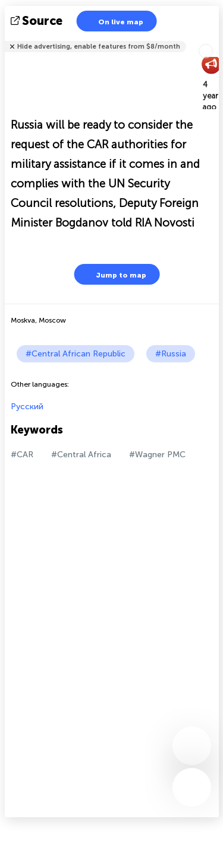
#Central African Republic (75, 354)
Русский (27, 406)
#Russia (170, 354)
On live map (113, 21)
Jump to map (113, 274)
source (37, 21)
